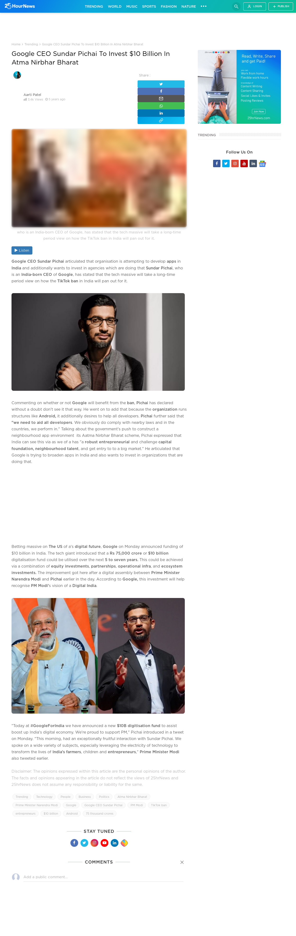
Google (71, 761)
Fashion (169, 6)
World (115, 6)
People (65, 753)
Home (16, 44)
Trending (94, 6)
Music (131, 6)
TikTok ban (159, 761)
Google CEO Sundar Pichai (103, 761)
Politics (104, 753)
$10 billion (51, 769)
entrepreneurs (25, 769)
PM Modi (137, 761)
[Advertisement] (148, 27)
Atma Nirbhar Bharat (132, 753)
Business (85, 753)
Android (72, 769)
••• (203, 6)
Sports (149, 6)
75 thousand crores (99, 769)
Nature (188, 6)
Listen (22, 207)
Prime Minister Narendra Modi (37, 761)
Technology (44, 753)
